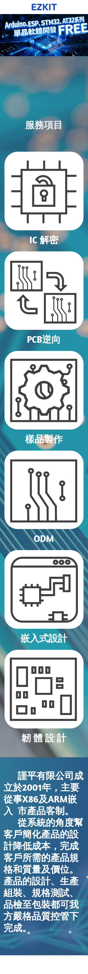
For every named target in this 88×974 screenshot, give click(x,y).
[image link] (44, 191)
